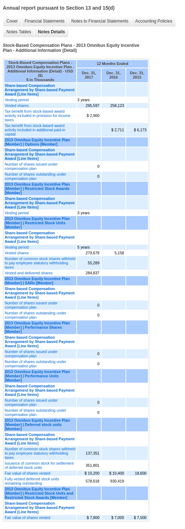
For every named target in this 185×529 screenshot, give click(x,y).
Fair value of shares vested (27, 473)
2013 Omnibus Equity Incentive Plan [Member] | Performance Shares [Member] (37, 327)
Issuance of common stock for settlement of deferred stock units (39, 465)
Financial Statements (45, 21)
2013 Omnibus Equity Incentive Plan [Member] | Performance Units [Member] (37, 375)
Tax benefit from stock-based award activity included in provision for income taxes (38, 115)
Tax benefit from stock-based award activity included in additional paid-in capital (35, 129)
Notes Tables (18, 31)
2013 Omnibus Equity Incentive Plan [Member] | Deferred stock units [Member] (37, 424)
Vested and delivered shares (28, 273)
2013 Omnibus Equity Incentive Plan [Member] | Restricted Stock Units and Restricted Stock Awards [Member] (39, 493)
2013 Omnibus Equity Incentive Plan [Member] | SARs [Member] (37, 280)
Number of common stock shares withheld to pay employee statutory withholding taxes (40, 262)
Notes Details (51, 31)
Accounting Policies (153, 21)
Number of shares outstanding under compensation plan (35, 176)
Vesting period (17, 100)
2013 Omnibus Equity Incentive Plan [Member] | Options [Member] (37, 142)
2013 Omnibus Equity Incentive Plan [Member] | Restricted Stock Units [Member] (37, 222)
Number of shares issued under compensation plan (31, 166)
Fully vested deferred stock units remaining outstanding (32, 481)
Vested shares (17, 105)
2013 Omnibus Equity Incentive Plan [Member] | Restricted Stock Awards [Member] (37, 188)
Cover (12, 21)
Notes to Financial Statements (99, 21)
